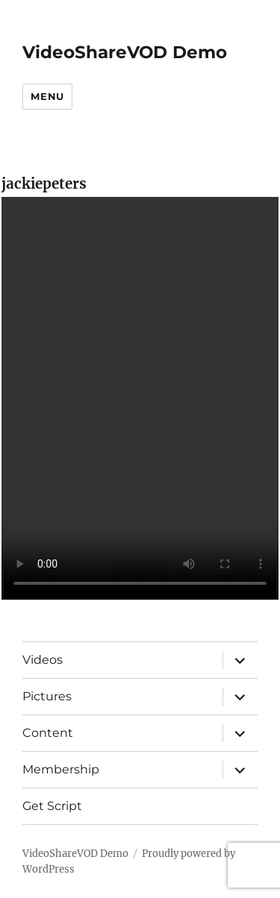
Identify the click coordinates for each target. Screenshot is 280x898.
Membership (60, 769)
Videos (42, 660)
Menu (47, 96)
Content (47, 733)
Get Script (52, 806)
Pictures (47, 696)
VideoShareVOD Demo (124, 52)
